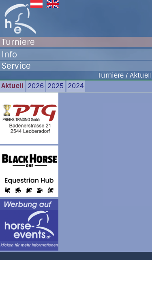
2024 (76, 86)
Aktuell (12, 86)
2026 (36, 86)
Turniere (18, 42)
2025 (55, 86)
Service (16, 66)
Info (9, 54)
